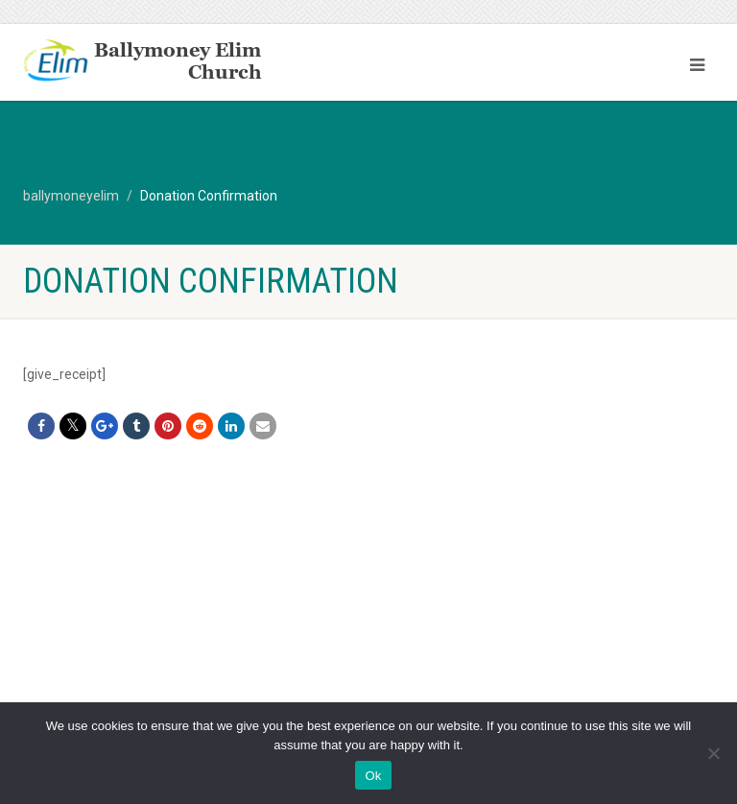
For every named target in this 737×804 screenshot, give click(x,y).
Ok (373, 776)
